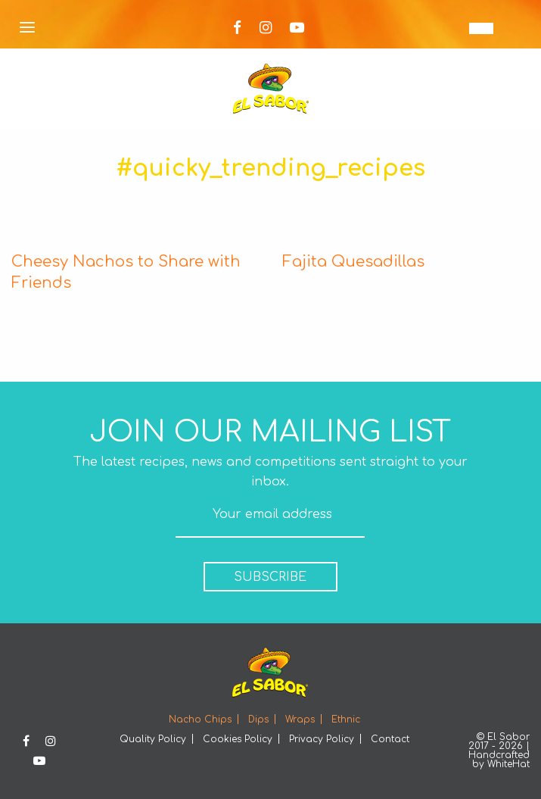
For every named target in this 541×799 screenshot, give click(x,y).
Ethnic (345, 719)
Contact (390, 739)
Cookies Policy (237, 739)
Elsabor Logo (271, 89)
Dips (258, 719)
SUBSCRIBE (270, 577)
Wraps (300, 719)
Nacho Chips (200, 719)
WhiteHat (508, 764)
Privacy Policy (321, 739)
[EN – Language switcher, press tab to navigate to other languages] (481, 28)
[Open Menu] (27, 28)
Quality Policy (153, 739)
